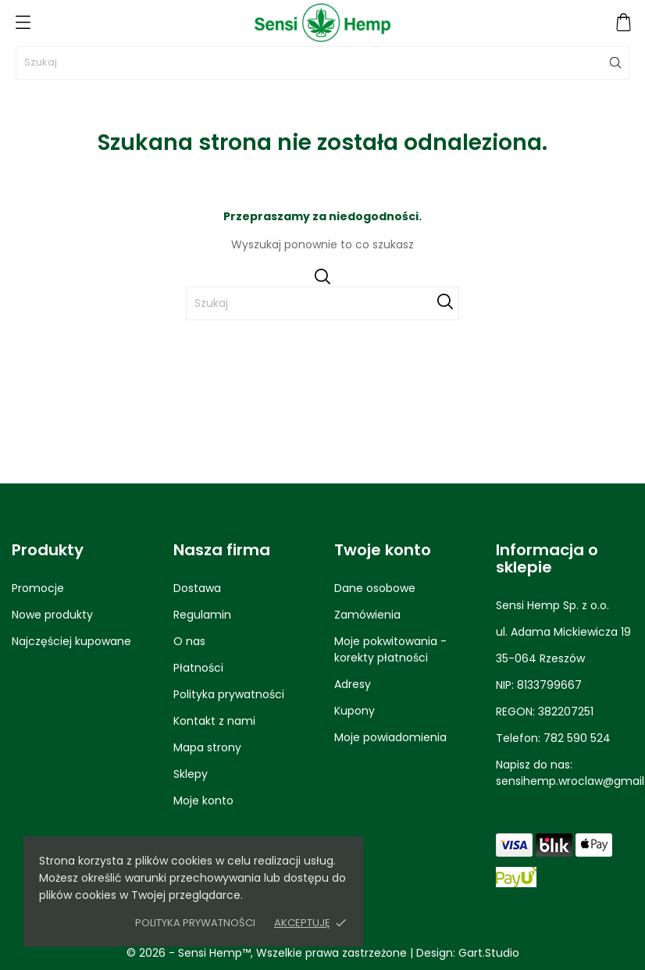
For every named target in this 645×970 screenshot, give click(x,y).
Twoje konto (382, 550)
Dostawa (197, 588)
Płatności (198, 668)
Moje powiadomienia (390, 737)
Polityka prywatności (195, 922)
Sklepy (190, 774)
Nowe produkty (52, 614)
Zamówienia (367, 614)
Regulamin (202, 614)
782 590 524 (577, 738)
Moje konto (203, 800)
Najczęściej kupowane (71, 641)
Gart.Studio (488, 953)
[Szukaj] (322, 63)
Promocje (38, 588)
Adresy (352, 684)
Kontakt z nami (214, 721)
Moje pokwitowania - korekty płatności (390, 649)
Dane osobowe (374, 588)
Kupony (354, 711)
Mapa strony (207, 747)
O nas (189, 641)
